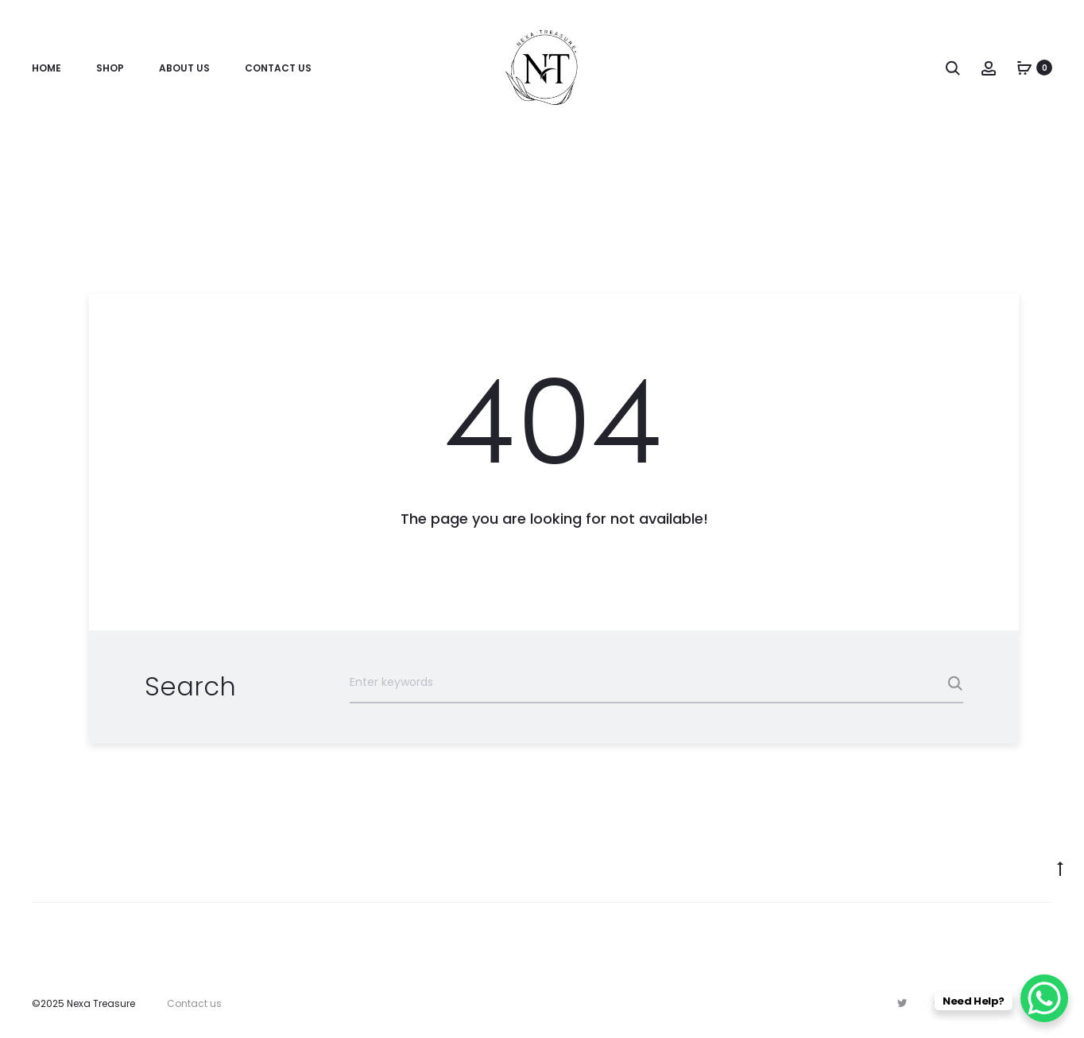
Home (46, 68)
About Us (184, 68)
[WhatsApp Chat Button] (1044, 998)
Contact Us (278, 68)
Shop (110, 68)
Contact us (194, 1003)
